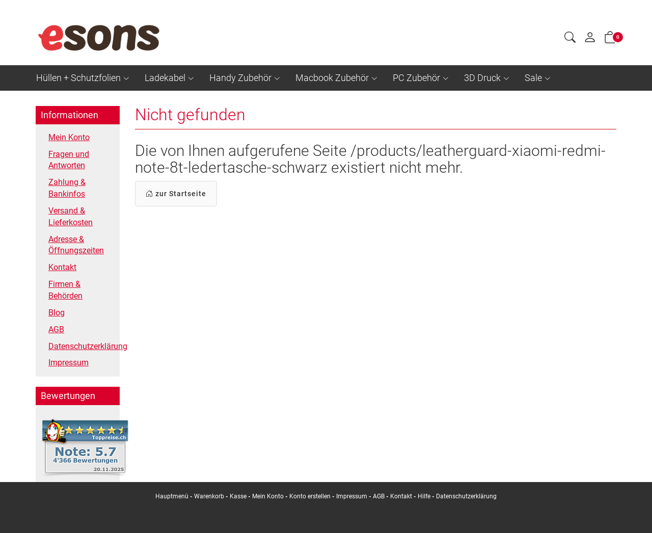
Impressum (68, 362)
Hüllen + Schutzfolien (78, 77)
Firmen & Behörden (65, 290)
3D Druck (482, 77)
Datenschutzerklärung (81, 346)
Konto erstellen (310, 496)
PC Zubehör (416, 77)
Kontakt (62, 267)
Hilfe (424, 496)
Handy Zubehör (240, 77)
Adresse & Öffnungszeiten (76, 245)
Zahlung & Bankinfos (67, 188)
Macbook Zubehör (332, 77)
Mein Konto (69, 137)
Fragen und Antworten (68, 160)
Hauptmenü (171, 496)
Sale (533, 77)
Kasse (238, 496)
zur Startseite (176, 194)
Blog (56, 312)
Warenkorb (210, 496)
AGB (56, 329)
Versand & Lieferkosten (70, 216)
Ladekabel (165, 77)
